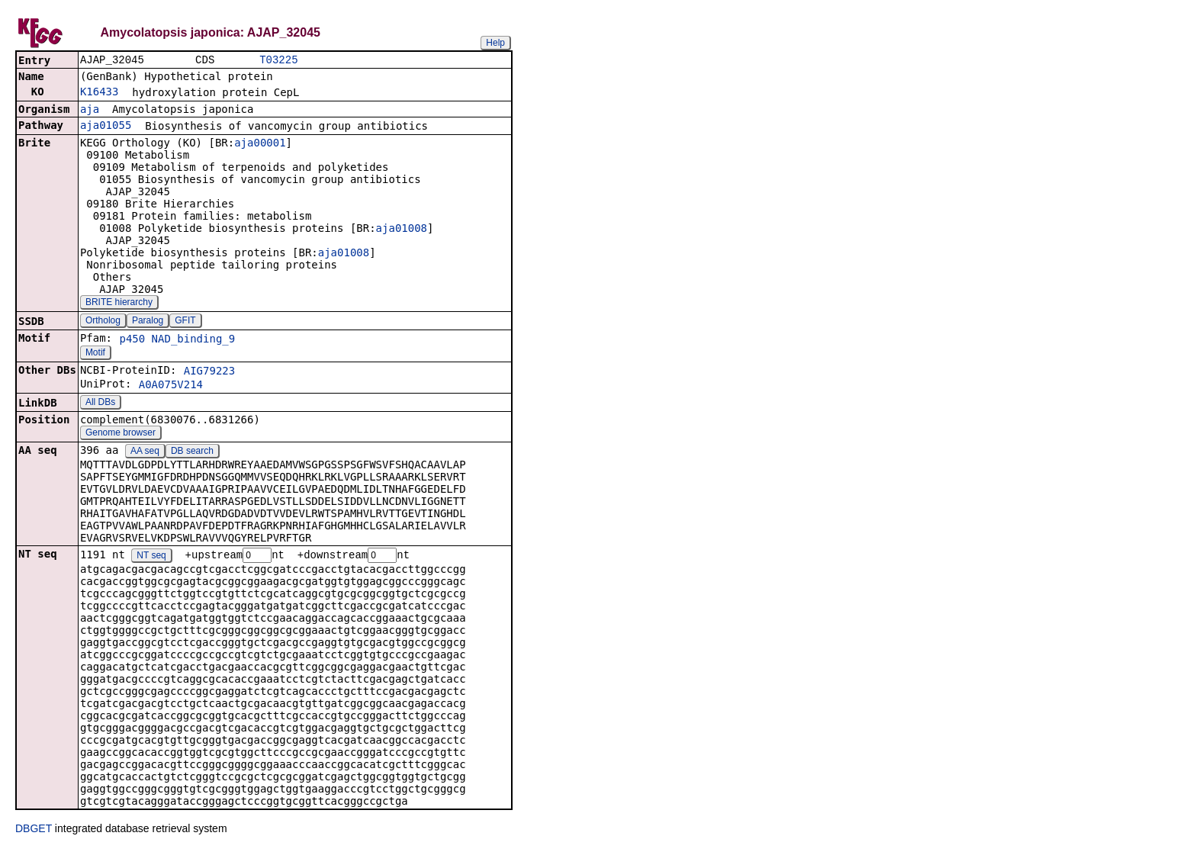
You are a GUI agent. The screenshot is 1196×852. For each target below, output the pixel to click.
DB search (192, 452)
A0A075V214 (171, 386)
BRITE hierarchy (119, 303)
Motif (95, 354)
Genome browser (120, 434)
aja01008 (401, 229)
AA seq (144, 452)
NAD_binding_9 (194, 340)
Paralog (147, 322)
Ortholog (103, 322)
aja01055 (105, 127)
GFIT (185, 322)
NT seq (151, 557)
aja (89, 110)
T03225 (278, 60)
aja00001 (259, 144)
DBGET (33, 831)
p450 (132, 340)
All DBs (100, 403)
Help (495, 42)
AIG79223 (209, 372)
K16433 (99, 93)
